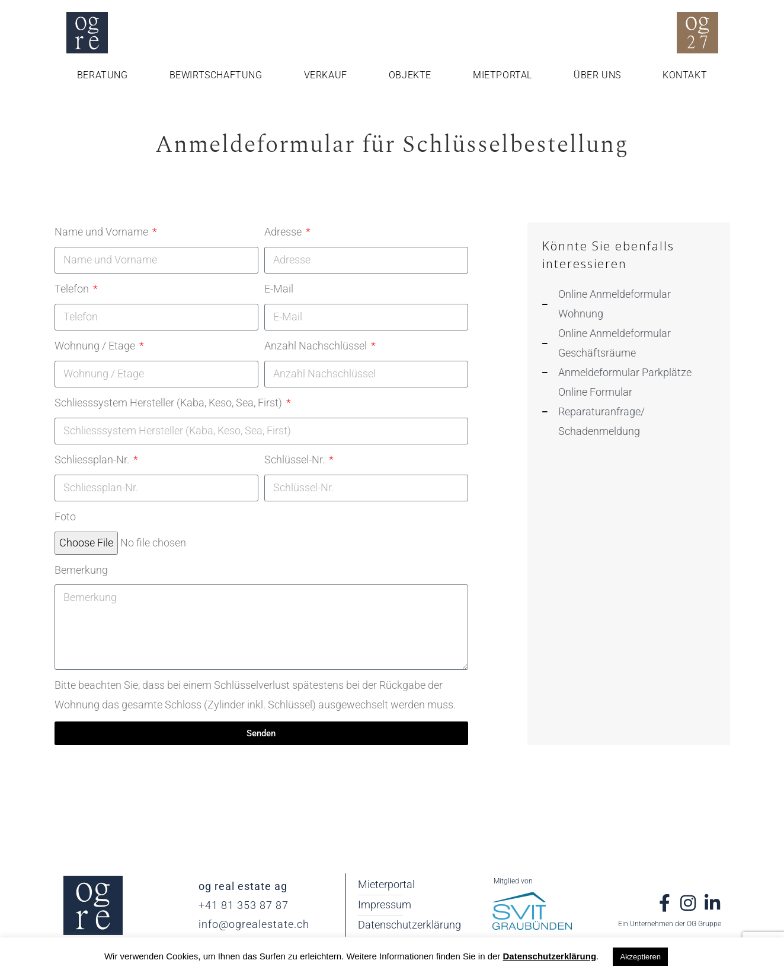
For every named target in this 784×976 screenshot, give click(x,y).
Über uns (597, 75)
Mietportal (502, 75)
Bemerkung (81, 570)
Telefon (73, 288)
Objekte (410, 75)
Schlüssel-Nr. (295, 459)
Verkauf (325, 75)
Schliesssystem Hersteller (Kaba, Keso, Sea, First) (169, 402)
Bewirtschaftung (216, 75)
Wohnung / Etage (96, 345)
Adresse (284, 231)
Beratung (102, 75)
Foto (65, 516)
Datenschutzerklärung (550, 956)
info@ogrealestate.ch (254, 924)
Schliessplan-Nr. (93, 459)
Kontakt (685, 75)
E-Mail (278, 288)
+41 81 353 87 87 (244, 905)
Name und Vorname (103, 231)
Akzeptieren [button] (640, 956)
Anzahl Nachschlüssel (316, 345)
